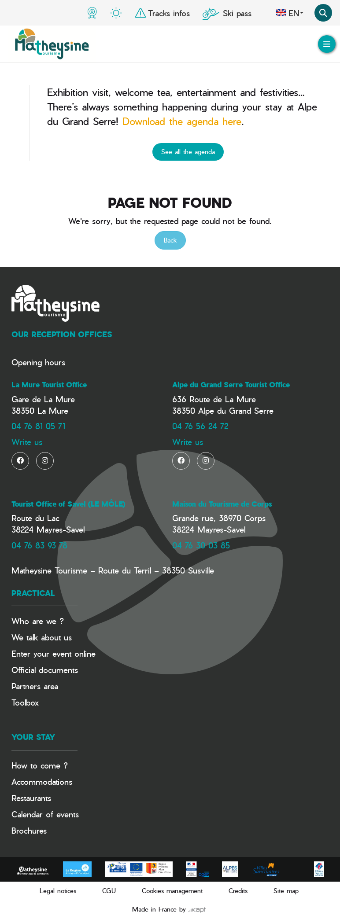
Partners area (34, 686)
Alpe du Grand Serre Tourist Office (231, 384)
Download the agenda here (181, 121)
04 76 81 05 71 (38, 425)
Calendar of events (45, 814)
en (289, 12)
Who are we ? (37, 620)
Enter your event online (53, 653)
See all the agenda (188, 151)
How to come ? (39, 765)
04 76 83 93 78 (39, 545)
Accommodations (41, 781)
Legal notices (58, 890)
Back (170, 240)
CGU (109, 890)
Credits (238, 890)
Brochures (29, 830)
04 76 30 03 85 (201, 545)
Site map (286, 890)
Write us (26, 441)
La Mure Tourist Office (49, 384)
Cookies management (172, 890)
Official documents (44, 669)
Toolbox (25, 702)
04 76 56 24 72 (200, 425)
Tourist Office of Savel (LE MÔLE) (68, 504)
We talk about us (41, 637)
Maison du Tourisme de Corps (222, 504)
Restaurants (31, 797)
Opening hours (38, 362)
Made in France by (169, 909)
